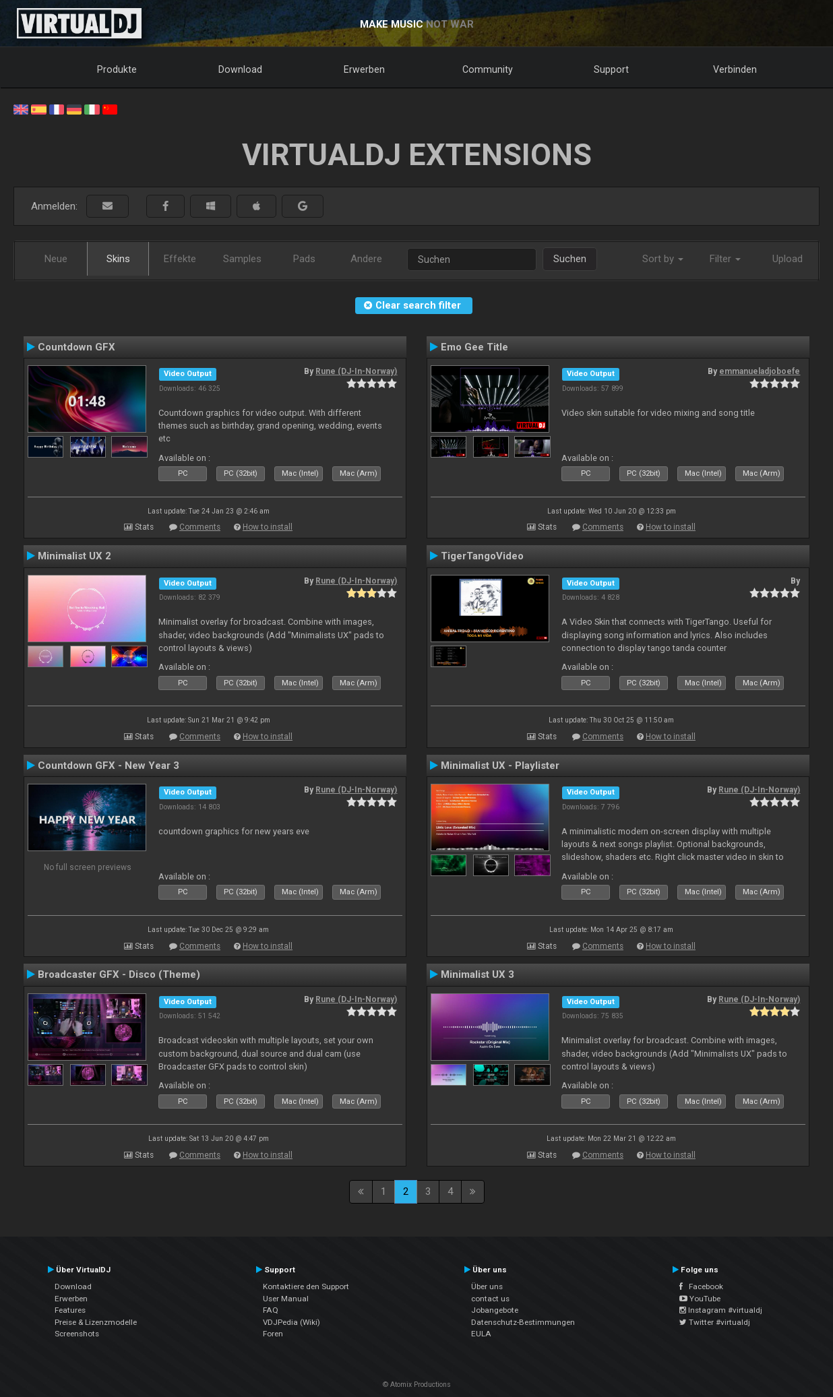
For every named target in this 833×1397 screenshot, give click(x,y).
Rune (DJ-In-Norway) (356, 371)
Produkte (117, 69)
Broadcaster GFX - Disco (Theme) (119, 974)
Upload (787, 259)
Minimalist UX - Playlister (500, 765)
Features (70, 1310)
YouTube (699, 1298)
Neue (55, 259)
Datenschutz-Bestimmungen (523, 1322)
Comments (199, 527)
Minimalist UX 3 (477, 974)
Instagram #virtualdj (720, 1310)
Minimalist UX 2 (74, 556)
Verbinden (735, 69)
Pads (304, 259)
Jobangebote (494, 1310)
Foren (273, 1333)
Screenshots (77, 1333)
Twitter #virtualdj (714, 1322)
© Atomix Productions (417, 1384)
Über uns (487, 1286)
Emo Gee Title (474, 347)
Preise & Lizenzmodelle (96, 1322)
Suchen (569, 259)
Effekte (180, 259)
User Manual (286, 1298)
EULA (481, 1333)
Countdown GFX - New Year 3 (108, 765)
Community (487, 69)
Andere (366, 259)
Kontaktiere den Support (306, 1286)
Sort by (662, 259)
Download (240, 69)
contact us (490, 1298)
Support (611, 69)
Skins (118, 259)
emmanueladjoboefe (759, 371)
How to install (267, 527)
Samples (242, 259)
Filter (725, 259)
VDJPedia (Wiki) (291, 1322)
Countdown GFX (76, 347)
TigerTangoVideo (482, 556)
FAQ (270, 1310)
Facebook (701, 1286)
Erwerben (364, 69)
